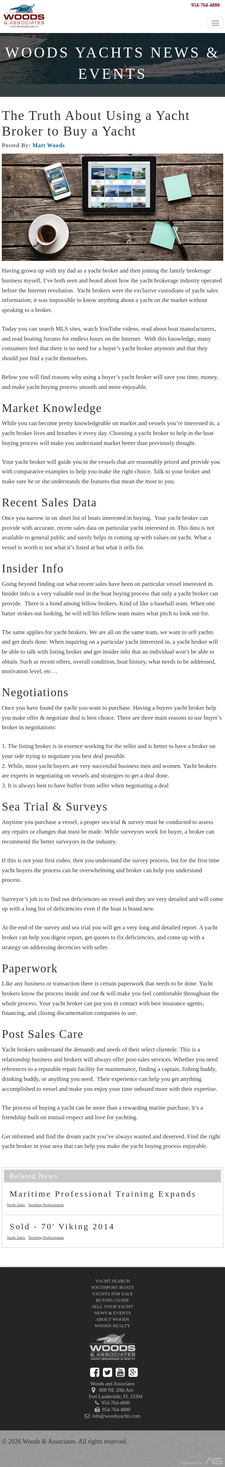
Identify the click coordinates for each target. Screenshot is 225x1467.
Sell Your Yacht (112, 1306)
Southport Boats (112, 1287)
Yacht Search (112, 1281)
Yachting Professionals (46, 1205)
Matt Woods (48, 145)
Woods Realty (113, 1325)
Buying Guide (112, 1300)
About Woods (112, 1319)
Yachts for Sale (112, 1293)
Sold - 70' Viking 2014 (62, 1226)
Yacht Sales (16, 1205)
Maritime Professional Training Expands (103, 1193)
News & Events (112, 1312)
